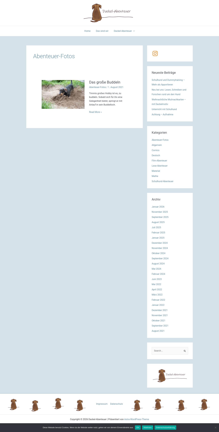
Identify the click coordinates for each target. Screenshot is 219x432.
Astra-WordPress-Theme (136, 419)
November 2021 (160, 315)
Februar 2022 (158, 299)
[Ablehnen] (215, 427)
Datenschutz (116, 404)
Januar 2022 (158, 305)
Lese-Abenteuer (160, 165)
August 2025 (158, 222)
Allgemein (157, 145)
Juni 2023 (157, 279)
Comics (155, 150)
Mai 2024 (156, 268)
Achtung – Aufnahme (163, 114)
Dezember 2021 (160, 310)
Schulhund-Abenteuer (163, 181)
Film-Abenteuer (159, 160)
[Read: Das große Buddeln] (63, 94)
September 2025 (160, 217)
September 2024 (160, 258)
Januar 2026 (158, 206)
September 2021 (160, 325)
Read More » (95, 112)
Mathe (155, 176)
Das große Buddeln (105, 82)
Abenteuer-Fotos (97, 87)
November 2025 (160, 212)
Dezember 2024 (160, 243)
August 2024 (158, 263)
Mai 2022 (156, 284)
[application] (132, 31)
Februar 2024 (158, 274)
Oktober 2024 (158, 253)
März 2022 (157, 294)
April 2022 (157, 289)
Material (156, 171)
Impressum (102, 404)
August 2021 (158, 331)
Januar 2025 (158, 237)
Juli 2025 (156, 227)
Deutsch (156, 155)
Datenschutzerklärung (165, 427)
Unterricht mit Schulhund (164, 109)
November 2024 (160, 248)
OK (137, 427)
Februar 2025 (158, 232)
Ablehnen (148, 427)
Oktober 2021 (158, 320)
